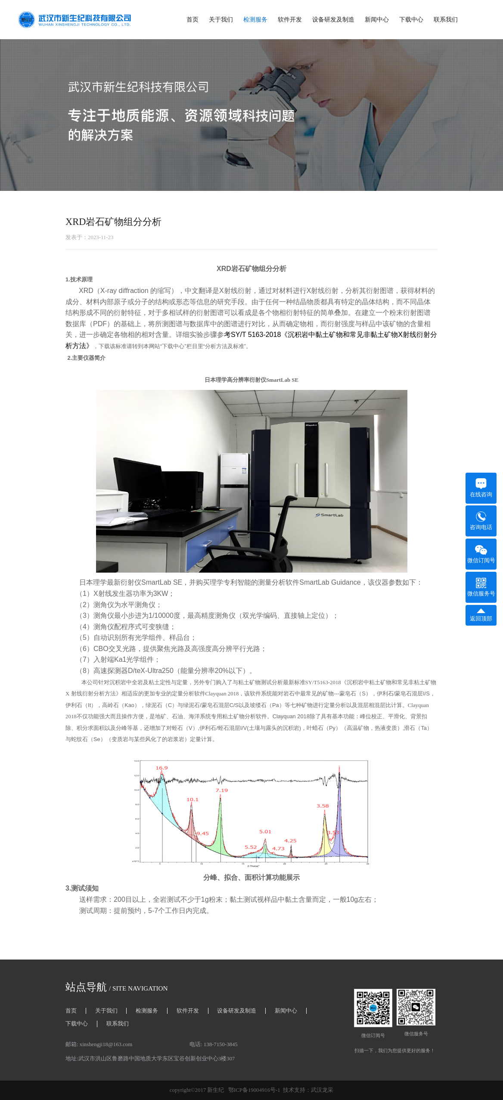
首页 (192, 19)
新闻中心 (377, 19)
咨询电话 (481, 520)
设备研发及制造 (333, 19)
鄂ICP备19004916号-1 (254, 1090)
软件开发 (290, 19)
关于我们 (221, 19)
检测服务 (255, 19)
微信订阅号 (481, 554)
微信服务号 (481, 587)
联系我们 (446, 19)
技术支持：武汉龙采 (308, 1090)
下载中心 (411, 19)
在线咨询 (481, 488)
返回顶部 (481, 615)
